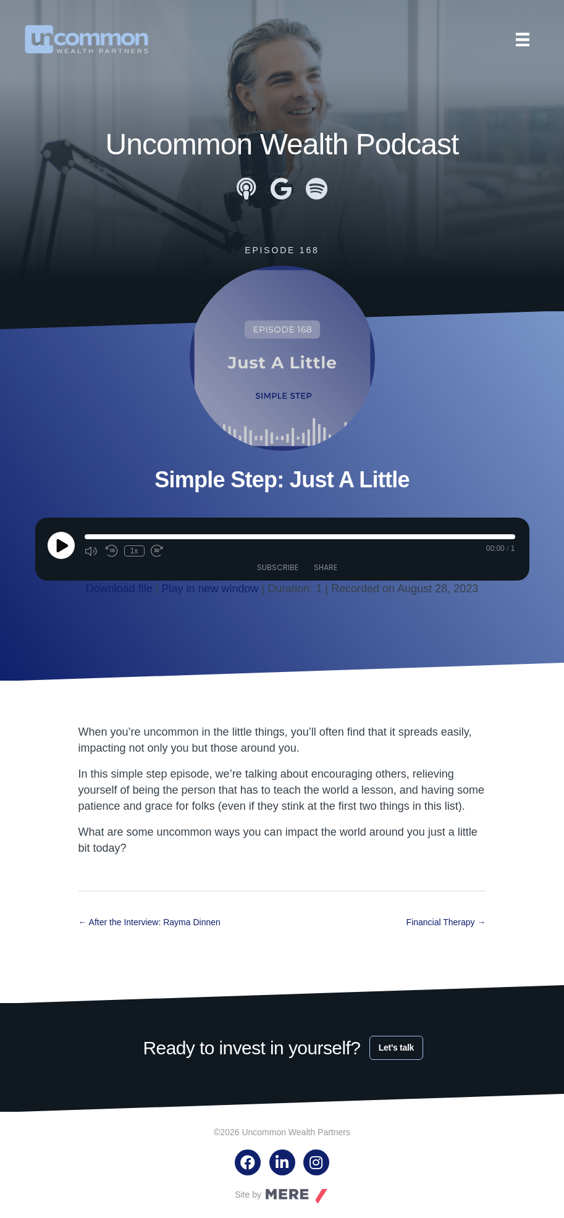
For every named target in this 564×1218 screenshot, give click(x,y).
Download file (119, 588)
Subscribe (277, 567)
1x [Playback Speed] (134, 551)
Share (325, 567)
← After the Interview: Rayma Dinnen (149, 922)
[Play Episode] (61, 545)
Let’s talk (396, 1047)
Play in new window (210, 588)
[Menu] (522, 39)
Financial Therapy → (446, 922)
